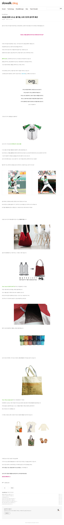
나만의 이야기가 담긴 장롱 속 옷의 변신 (8, 498)
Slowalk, (29, 522)
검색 (61, 8)
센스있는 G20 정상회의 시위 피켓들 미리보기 (9, 501)
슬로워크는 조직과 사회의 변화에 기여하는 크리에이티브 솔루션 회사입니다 (17, 510)
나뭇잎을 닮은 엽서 (5, 497)
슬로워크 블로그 (8, 509)
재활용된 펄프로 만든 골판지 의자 (7, 494)
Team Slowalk (34, 9)
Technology (10, 9)
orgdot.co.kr (6, 482)
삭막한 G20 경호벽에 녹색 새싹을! (7, 495)
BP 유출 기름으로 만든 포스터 (6, 504)
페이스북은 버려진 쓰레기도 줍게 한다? (8, 502)
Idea (27, 9)
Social (3, 9)
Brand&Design (20, 9)
